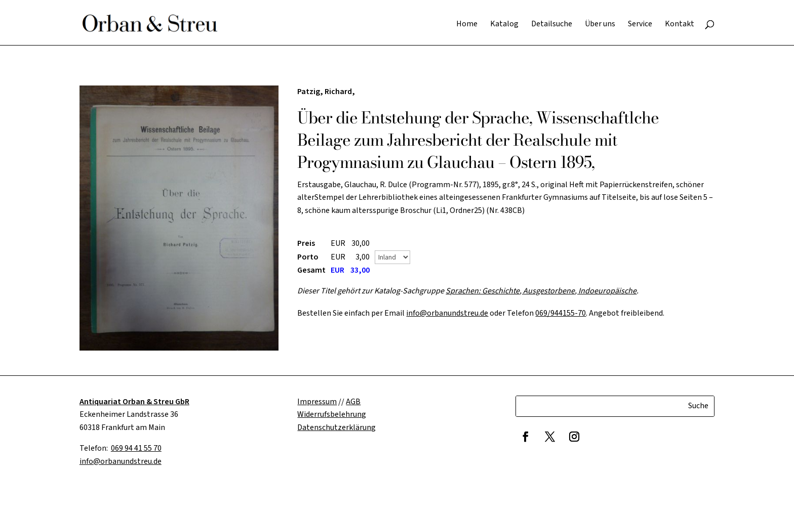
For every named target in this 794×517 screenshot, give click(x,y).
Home (467, 24)
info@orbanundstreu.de (447, 313)
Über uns (600, 24)
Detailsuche (551, 24)
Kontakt (679, 24)
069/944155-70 (560, 313)
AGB (353, 401)
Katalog (504, 24)
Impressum (317, 401)
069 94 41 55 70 (136, 448)
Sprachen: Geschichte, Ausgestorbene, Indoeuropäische (541, 290)
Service (640, 24)
